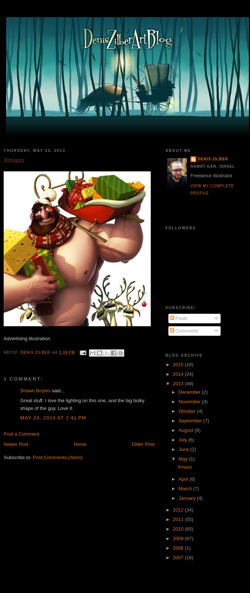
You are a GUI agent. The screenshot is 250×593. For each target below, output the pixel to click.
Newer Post (16, 444)
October (188, 411)
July (184, 440)
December (190, 392)
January (188, 498)
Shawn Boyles (35, 390)
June (184, 449)
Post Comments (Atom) (58, 457)
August (187, 430)
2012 (179, 510)
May (184, 459)
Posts (179, 318)
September (191, 420)
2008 (179, 548)
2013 (179, 383)
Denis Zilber (213, 159)
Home (80, 444)
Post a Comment (21, 434)
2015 (179, 364)
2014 (179, 374)
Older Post (143, 444)
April (184, 479)
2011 (179, 519)
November (190, 401)
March (186, 488)
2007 (179, 557)
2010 (179, 529)
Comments (184, 331)
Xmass (184, 467)
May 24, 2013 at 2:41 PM (53, 418)
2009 (179, 538)
